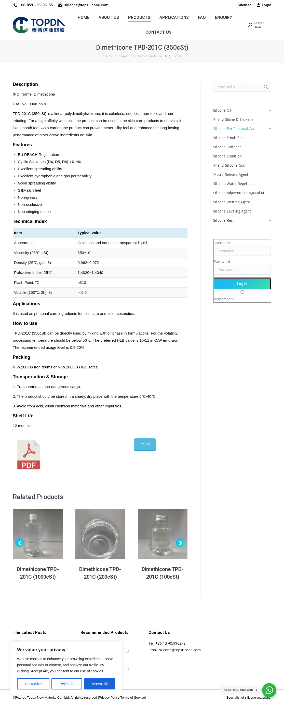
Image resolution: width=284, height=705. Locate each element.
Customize (33, 684)
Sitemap (244, 5)
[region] (66, 668)
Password (222, 261)
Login (263, 5)
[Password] (242, 270)
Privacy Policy (109, 697)
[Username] (242, 251)
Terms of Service (132, 697)
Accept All (99, 684)
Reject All (66, 684)
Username (222, 242)
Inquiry (145, 444)
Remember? (224, 299)
